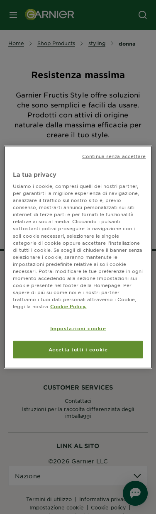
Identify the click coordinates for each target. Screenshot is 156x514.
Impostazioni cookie (78, 328)
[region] (78, 257)
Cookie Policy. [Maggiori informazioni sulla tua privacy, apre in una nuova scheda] (68, 306)
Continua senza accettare (114, 155)
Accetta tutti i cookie (78, 349)
